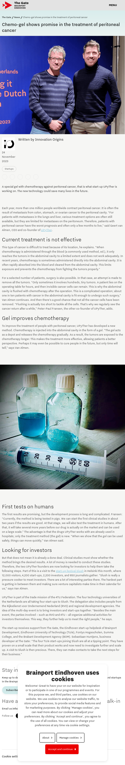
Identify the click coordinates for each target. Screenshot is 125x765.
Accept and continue (60, 749)
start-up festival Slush (70, 571)
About (45, 737)
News (17, 17)
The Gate (6, 17)
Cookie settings (12, 756)
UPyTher (46, 230)
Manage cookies (69, 737)
